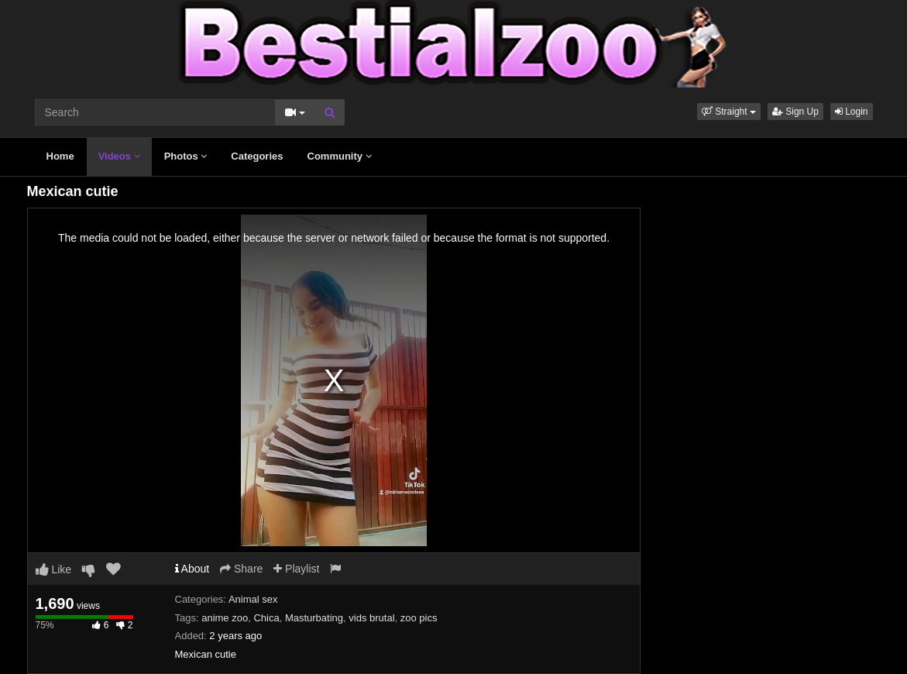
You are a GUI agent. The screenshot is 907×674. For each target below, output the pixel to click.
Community (339, 156)
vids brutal (371, 618)
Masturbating (314, 618)
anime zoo (224, 618)
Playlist (296, 568)
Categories (257, 156)
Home (60, 156)
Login (851, 111)
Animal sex (253, 599)
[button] (729, 111)
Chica (266, 618)
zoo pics (419, 618)
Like (54, 569)
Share (241, 568)
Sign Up (795, 111)
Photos (186, 156)
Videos (119, 156)
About (192, 568)
